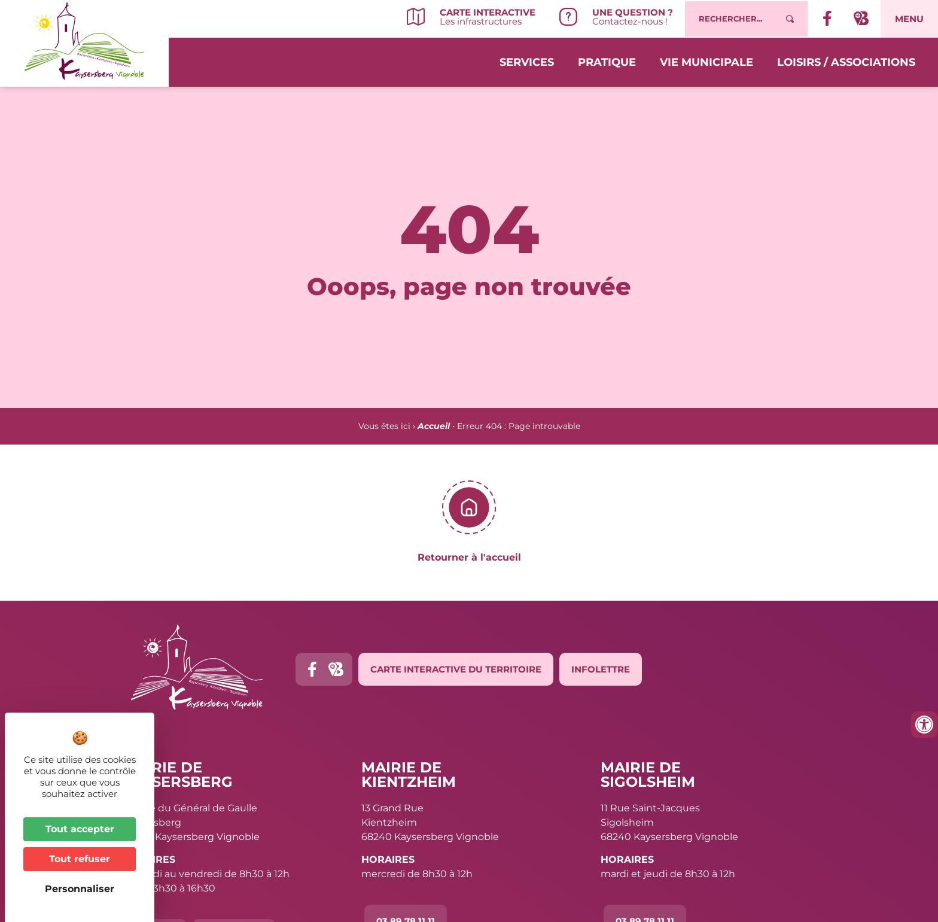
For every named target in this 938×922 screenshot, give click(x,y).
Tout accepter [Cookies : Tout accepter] (79, 829)
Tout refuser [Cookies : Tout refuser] (79, 859)
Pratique (607, 61)
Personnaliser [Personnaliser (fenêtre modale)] (79, 888)
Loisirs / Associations (846, 61)
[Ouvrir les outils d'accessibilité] (924, 724)
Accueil (434, 426)
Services (527, 61)
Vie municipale (706, 61)
